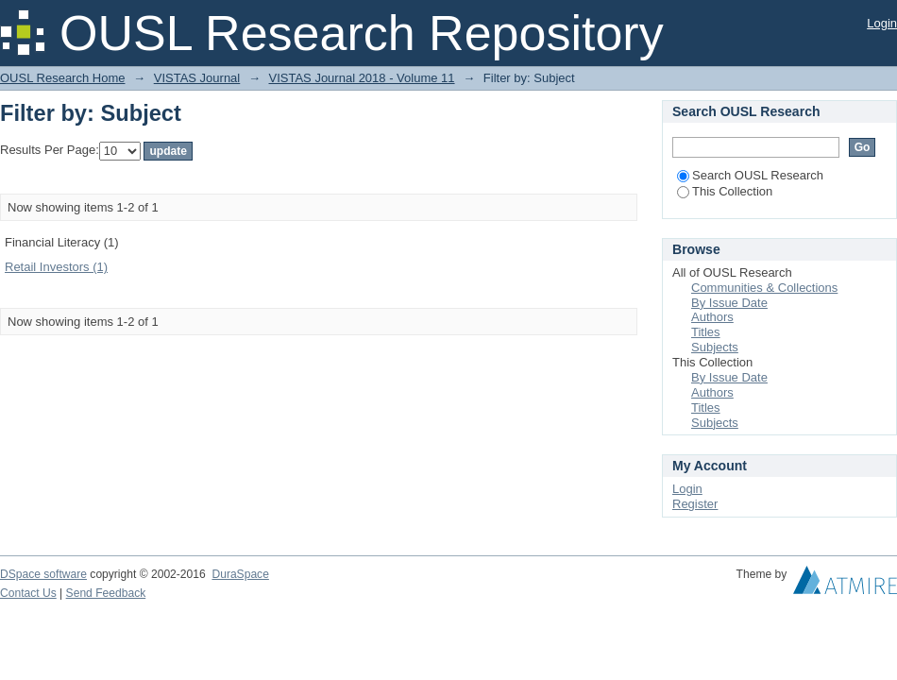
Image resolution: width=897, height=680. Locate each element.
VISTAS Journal (197, 78)
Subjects (714, 347)
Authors (712, 317)
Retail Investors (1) (56, 267)
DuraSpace (240, 574)
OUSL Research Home (62, 78)
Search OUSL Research (750, 175)
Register (695, 504)
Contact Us (28, 593)
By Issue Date (729, 303)
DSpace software (43, 574)
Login (882, 23)
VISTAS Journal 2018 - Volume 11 (362, 78)
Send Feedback (106, 593)
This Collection (724, 191)
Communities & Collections (764, 287)
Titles (705, 332)
